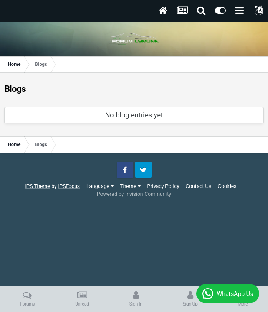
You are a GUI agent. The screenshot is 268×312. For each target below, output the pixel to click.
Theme (130, 186)
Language (100, 186)
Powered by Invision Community (134, 194)
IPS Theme (37, 186)
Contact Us (198, 186)
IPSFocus (69, 186)
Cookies (227, 186)
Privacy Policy (163, 186)
